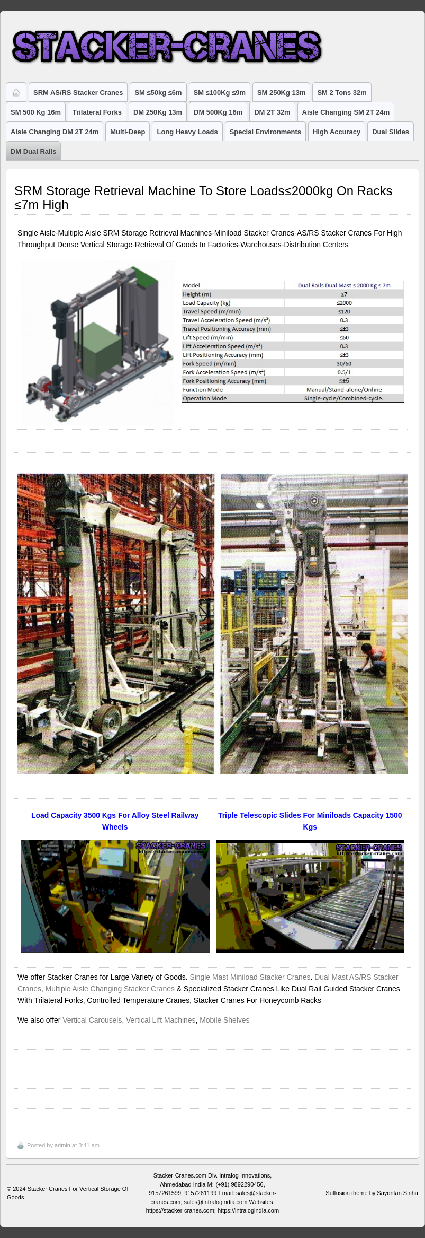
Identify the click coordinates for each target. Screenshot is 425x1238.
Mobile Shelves (224, 1020)
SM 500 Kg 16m (36, 112)
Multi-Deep (127, 132)
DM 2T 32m (272, 112)
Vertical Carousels (92, 1020)
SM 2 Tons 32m (341, 93)
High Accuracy (336, 132)
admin (62, 1145)
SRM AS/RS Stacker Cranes (78, 93)
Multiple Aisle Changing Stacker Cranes (110, 988)
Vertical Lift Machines (160, 1020)
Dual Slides (390, 132)
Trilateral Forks (97, 112)
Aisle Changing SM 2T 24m (346, 112)
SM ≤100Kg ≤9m (220, 93)
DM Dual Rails (33, 151)
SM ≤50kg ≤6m (158, 93)
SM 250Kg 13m (281, 93)
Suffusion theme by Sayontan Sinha (371, 1193)
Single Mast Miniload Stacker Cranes (249, 977)
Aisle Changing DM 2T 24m (54, 132)
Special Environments (265, 132)
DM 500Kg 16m (218, 112)
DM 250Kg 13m (157, 112)
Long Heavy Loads (187, 132)
